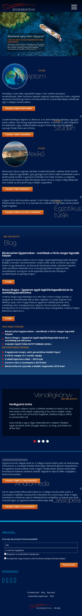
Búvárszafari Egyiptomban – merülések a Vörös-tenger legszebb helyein (39, 333)
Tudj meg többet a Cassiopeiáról (20, 507)
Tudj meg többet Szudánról (18, 134)
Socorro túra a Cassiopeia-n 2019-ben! (25, 362)
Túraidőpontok (33, 592)
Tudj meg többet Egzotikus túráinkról (23, 212)
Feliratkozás (69, 565)
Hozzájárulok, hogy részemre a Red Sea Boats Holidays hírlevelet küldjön (34, 558)
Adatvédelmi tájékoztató (38, 596)
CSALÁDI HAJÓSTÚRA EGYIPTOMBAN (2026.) (28, 344)
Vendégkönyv (53, 395)
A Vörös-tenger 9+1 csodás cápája (23, 355)
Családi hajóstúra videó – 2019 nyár (24, 359)
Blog (10, 242)
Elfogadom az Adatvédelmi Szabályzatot (23, 554)
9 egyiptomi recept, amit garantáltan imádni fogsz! (32, 352)
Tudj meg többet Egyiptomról (18, 108)
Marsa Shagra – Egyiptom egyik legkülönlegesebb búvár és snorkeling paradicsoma (36, 339)
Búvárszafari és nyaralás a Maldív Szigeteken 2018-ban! (35, 366)
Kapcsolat (51, 592)
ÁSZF (52, 596)
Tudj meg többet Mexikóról (17, 189)
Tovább (8, 282)
